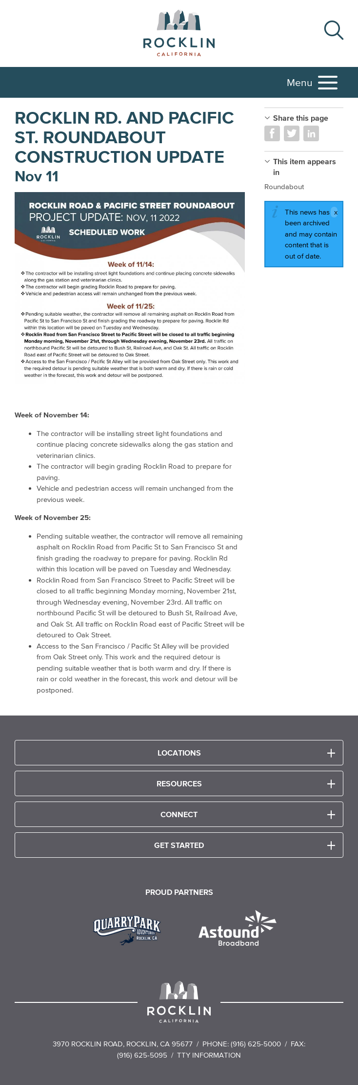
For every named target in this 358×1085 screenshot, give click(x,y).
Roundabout (284, 186)
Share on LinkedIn (311, 133)
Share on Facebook (272, 133)
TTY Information (209, 1055)
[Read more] (130, 288)
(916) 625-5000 (256, 1044)
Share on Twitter (291, 133)
